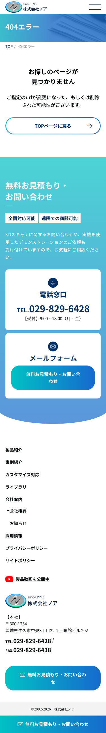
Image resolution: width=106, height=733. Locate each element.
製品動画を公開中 (32, 579)
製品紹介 (13, 450)
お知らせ (18, 523)
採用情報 (13, 536)
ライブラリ (16, 487)
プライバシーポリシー (26, 548)
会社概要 (18, 510)
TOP (9, 46)
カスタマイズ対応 (22, 474)
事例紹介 (13, 462)
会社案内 (13, 499)
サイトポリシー (20, 560)
